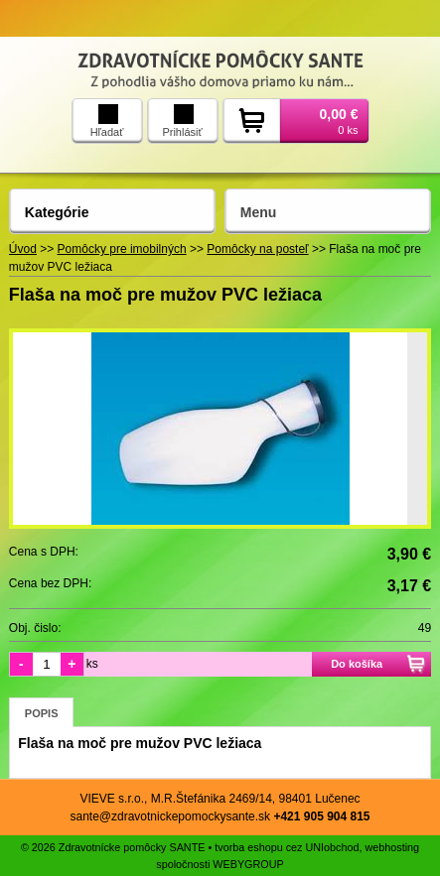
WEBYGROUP (248, 864)
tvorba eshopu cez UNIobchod (287, 847)
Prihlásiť (182, 121)
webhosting (393, 847)
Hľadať (107, 121)
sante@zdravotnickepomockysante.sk (170, 816)
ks (92, 664)
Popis (42, 713)
